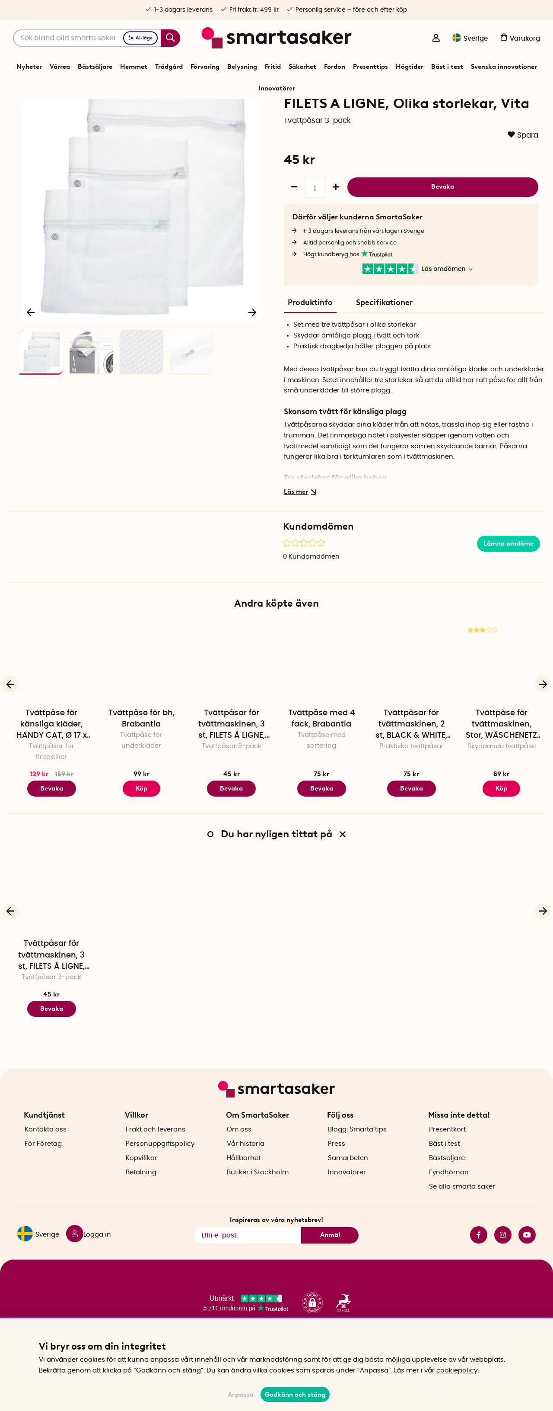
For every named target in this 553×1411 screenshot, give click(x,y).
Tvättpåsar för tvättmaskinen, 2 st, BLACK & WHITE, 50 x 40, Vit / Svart (411, 777)
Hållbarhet (244, 1183)
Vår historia (245, 1169)
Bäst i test (447, 67)
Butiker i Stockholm (258, 1198)
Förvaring (205, 67)
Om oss (239, 1155)
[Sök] (96, 38)
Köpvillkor (141, 1183)
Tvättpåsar (234, 109)
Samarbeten (348, 1183)
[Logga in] (435, 39)
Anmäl (330, 1261)
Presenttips (370, 67)
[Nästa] (252, 362)
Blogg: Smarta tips (357, 1155)
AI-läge (140, 38)
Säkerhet (302, 67)
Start (134, 109)
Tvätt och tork (196, 109)
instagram (503, 1261)
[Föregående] (31, 362)
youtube (527, 1261)
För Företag (43, 1169)
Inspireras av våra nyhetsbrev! (276, 1246)
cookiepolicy (456, 1370)
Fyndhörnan (449, 1198)
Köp (141, 840)
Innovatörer (276, 88)
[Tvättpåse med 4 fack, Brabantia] (321, 713)
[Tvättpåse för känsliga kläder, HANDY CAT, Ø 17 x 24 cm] (51, 713)
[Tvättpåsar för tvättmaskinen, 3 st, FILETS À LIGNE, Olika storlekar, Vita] (231, 713)
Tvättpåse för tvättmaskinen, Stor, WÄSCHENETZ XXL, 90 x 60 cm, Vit (501, 777)
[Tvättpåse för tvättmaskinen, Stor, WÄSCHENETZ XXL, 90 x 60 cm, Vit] (501, 713)
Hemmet (133, 67)
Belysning (242, 67)
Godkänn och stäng (295, 1394)
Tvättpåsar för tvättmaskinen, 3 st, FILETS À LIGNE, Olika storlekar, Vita (232, 777)
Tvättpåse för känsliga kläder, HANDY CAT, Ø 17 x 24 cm (51, 777)
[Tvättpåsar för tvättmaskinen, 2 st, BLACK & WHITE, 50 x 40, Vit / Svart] (411, 713)
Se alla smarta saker (462, 1212)
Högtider (409, 67)
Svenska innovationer (504, 67)
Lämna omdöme (508, 595)
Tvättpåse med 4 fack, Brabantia (321, 770)
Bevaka (442, 237)
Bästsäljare (95, 67)
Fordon (334, 67)
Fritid (273, 67)
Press (336, 1169)
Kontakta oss (46, 1155)
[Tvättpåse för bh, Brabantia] (141, 713)
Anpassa (241, 1394)
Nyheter (29, 67)
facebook (478, 1261)
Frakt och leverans (155, 1155)
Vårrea (60, 67)
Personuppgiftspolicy (160, 1169)
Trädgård (169, 67)
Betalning (141, 1198)
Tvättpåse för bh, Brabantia (141, 770)
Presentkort (447, 1155)
